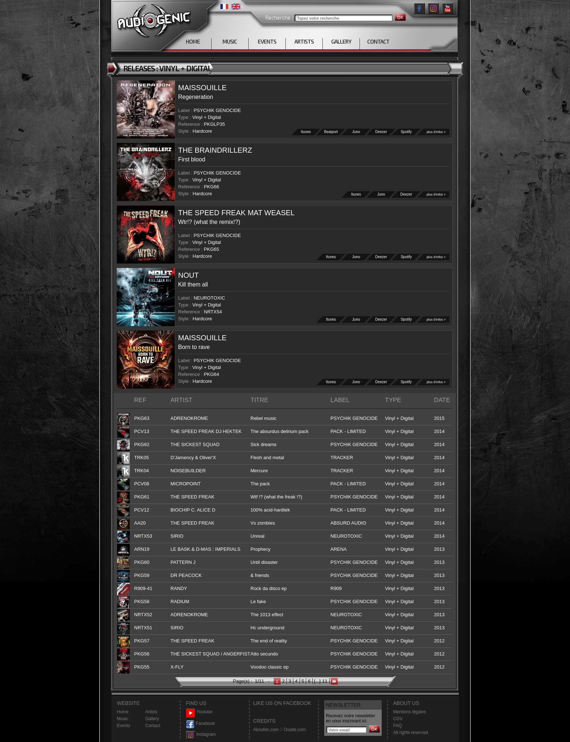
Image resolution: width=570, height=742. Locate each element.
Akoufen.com (266, 729)
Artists (151, 711)
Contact (152, 725)
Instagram (201, 734)
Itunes (306, 131)
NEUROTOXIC (209, 298)
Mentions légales (409, 711)
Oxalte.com (295, 729)
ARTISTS (304, 41)
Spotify (406, 131)
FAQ (397, 725)
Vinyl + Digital (206, 117)
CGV (398, 718)
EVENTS (267, 41)
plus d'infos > (436, 132)
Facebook (200, 723)
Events (124, 725)
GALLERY (341, 41)
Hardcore (202, 131)
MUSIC (229, 41)
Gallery (152, 718)
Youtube (199, 712)
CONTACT (378, 41)
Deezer (381, 131)
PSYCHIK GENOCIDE (217, 110)
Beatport (331, 131)
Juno (356, 131)
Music (122, 718)
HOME (193, 41)
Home (123, 711)
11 (324, 681)
